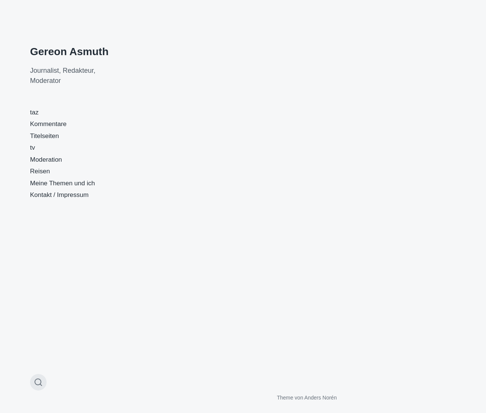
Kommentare (48, 124)
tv (32, 147)
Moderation (46, 159)
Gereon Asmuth (69, 51)
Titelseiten (44, 136)
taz (34, 112)
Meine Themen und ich (62, 183)
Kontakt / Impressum (59, 194)
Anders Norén (320, 398)
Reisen (40, 171)
